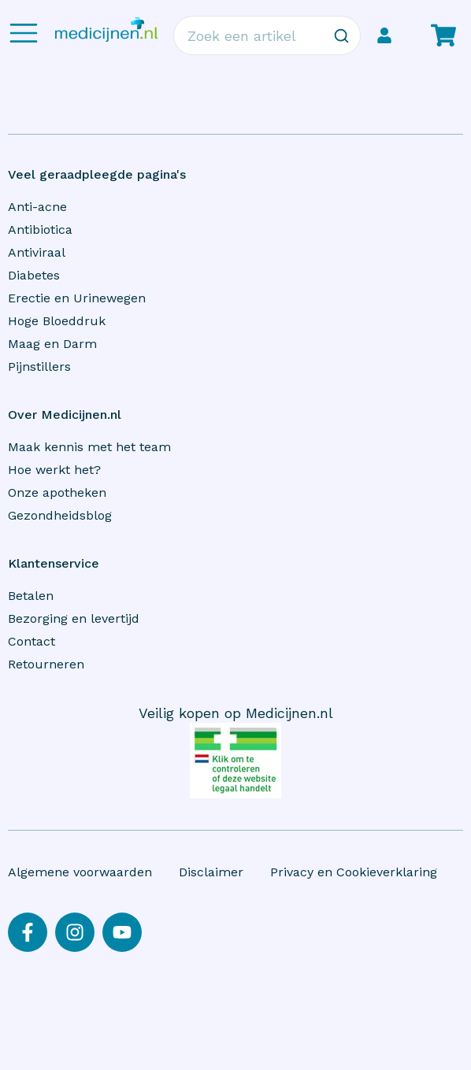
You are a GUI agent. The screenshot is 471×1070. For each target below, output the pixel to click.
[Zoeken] (341, 35)
